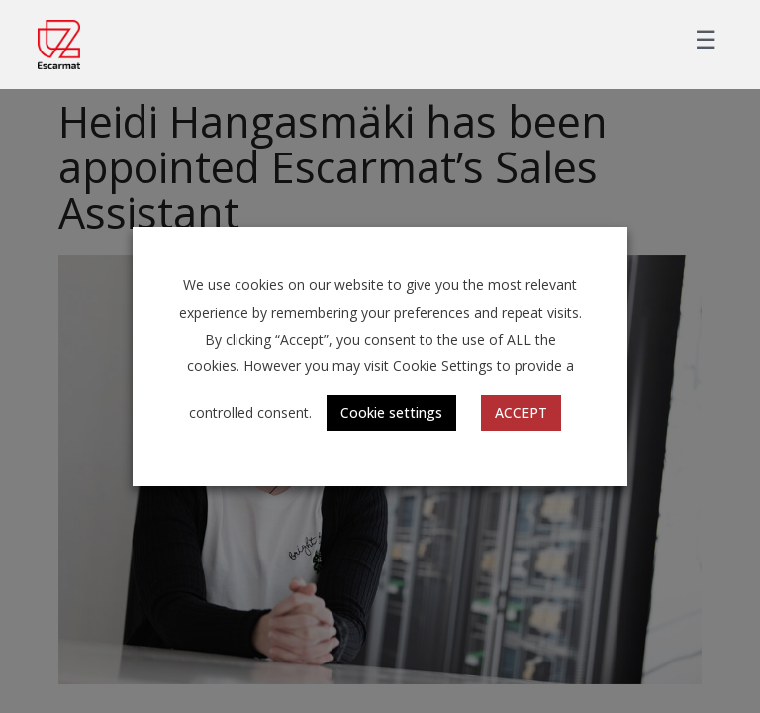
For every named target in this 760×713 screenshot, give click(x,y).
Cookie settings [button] (391, 412)
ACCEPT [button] (521, 412)
